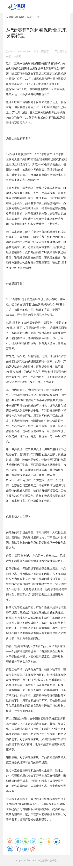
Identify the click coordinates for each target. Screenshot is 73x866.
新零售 (63, 51)
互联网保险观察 (15, 17)
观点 (29, 17)
